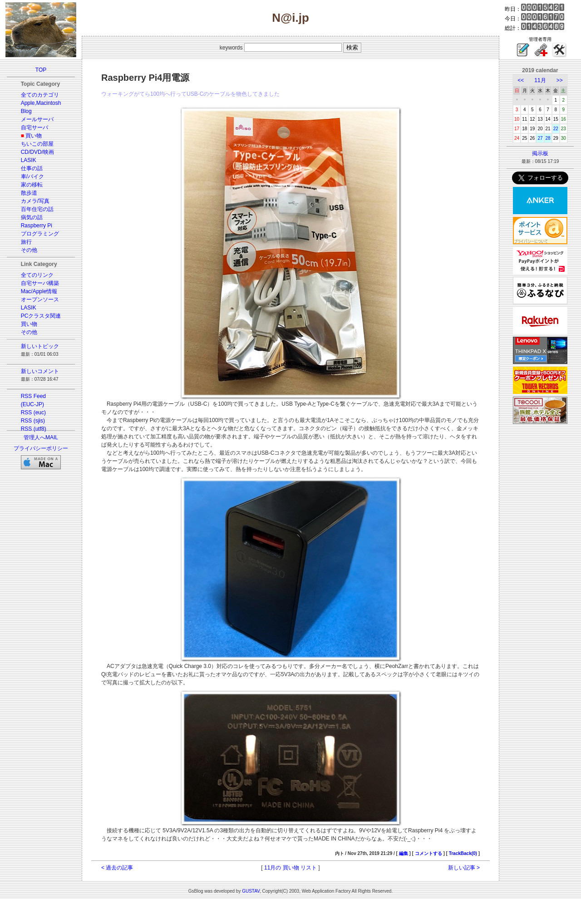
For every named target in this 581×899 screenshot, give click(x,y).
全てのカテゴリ (40, 95)
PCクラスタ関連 (41, 316)
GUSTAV (251, 891)
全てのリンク (37, 275)
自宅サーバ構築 (40, 283)
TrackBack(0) (463, 853)
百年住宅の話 (37, 209)
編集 (403, 853)
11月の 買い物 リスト (290, 868)
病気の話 (32, 217)
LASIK (28, 160)
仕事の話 (32, 168)
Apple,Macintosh (41, 103)
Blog (26, 111)
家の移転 (32, 185)
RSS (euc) (33, 412)
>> (559, 80)
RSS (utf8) (33, 429)
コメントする (428, 853)
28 (548, 138)
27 (539, 138)
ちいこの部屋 (37, 144)
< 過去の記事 (117, 868)
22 (555, 128)
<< (520, 80)
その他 (29, 250)
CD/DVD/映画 (37, 152)
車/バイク (32, 176)
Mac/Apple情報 (39, 291)
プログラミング (40, 234)
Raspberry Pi (36, 225)
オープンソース (40, 299)
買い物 (33, 136)
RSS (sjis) (33, 421)
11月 (540, 80)
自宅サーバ (34, 127)
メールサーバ (37, 119)
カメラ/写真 (35, 201)
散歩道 (29, 193)
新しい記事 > (464, 868)
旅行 (26, 242)
